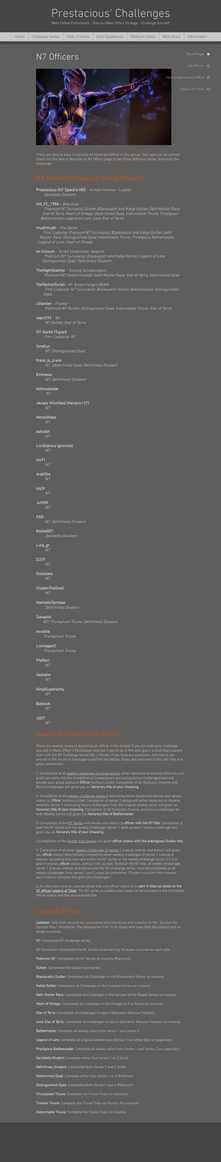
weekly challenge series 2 (88, 796)
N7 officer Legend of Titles (56, 891)
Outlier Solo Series (81, 841)
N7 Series (75, 823)
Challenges (142, 14)
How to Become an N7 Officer (81, 159)
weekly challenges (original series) (93, 773)
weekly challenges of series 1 (98, 850)
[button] (45, 36)
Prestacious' (83, 14)
